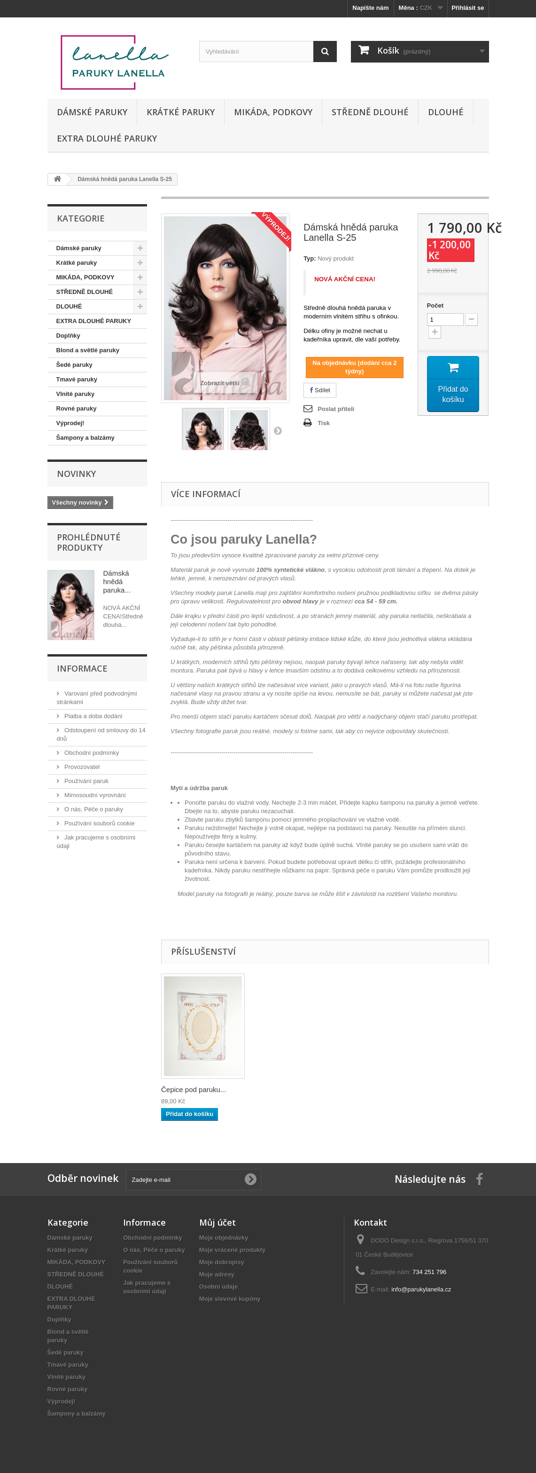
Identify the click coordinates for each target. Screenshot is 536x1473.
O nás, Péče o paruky (93, 809)
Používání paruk (86, 780)
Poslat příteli (336, 408)
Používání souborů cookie (99, 823)
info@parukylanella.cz (421, 1289)
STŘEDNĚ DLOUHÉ (370, 112)
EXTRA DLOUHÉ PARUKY (107, 138)
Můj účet (217, 1222)
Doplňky (68, 335)
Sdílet (320, 390)
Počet (435, 305)
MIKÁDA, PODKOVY (273, 112)
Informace (82, 668)
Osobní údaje (218, 1286)
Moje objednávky (224, 1237)
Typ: (309, 258)
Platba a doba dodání (93, 716)
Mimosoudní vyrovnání (94, 795)
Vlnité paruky (75, 393)
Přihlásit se (467, 7)
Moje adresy (216, 1274)
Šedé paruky (74, 364)
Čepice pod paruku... (193, 1089)
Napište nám (370, 7)
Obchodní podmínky (91, 752)
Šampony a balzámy (85, 437)
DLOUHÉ (446, 112)
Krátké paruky (181, 112)
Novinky (76, 473)
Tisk (324, 423)
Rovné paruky (76, 408)
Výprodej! (70, 423)
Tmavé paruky (76, 379)
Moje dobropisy (221, 1262)
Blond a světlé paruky (87, 350)
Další (277, 430)
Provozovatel (81, 766)
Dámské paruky (92, 112)
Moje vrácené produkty (232, 1249)
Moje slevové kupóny (230, 1298)
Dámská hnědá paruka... (117, 581)
